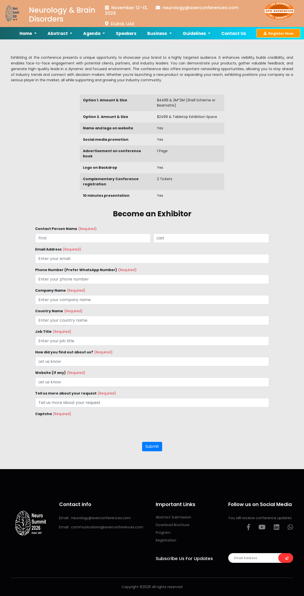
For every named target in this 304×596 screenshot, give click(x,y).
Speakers (126, 33)
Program (163, 532)
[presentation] (72, 428)
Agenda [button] (92, 33)
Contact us (233, 33)
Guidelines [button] (195, 33)
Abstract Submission (173, 517)
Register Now (278, 33)
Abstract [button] (58, 33)
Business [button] (157, 33)
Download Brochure (172, 524)
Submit (152, 446)
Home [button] (26, 33)
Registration (166, 540)
